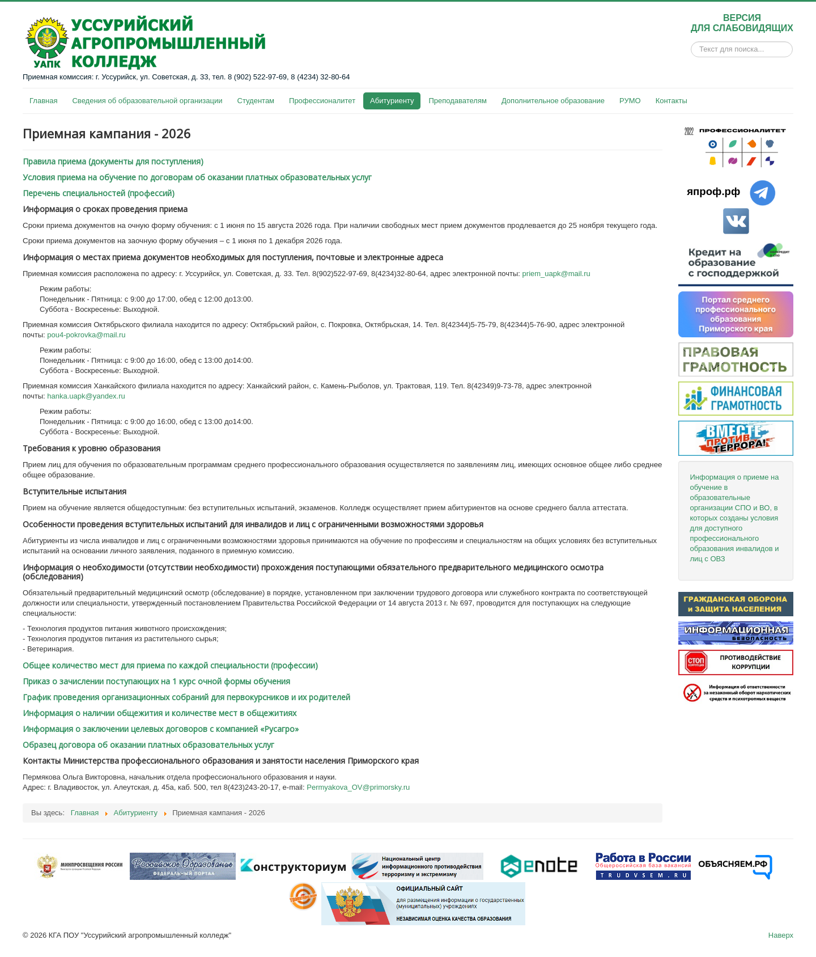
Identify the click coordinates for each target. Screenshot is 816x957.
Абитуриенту (392, 100)
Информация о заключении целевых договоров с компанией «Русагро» (161, 728)
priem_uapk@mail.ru (556, 273)
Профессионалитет (322, 100)
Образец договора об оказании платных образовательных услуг (148, 744)
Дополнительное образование (553, 100)
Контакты (671, 100)
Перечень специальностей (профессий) (99, 193)
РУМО (630, 100)
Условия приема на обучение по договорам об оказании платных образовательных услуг (197, 177)
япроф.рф (713, 191)
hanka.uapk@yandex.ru (86, 396)
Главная (43, 100)
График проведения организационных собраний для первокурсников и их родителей (186, 697)
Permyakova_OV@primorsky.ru (358, 787)
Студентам (256, 100)
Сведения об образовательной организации (147, 100)
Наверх (780, 935)
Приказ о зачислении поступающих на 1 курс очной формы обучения (156, 681)
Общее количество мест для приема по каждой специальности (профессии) (170, 665)
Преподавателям (457, 100)
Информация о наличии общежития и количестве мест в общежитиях (159, 713)
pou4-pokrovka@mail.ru (86, 335)
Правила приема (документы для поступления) (113, 161)
